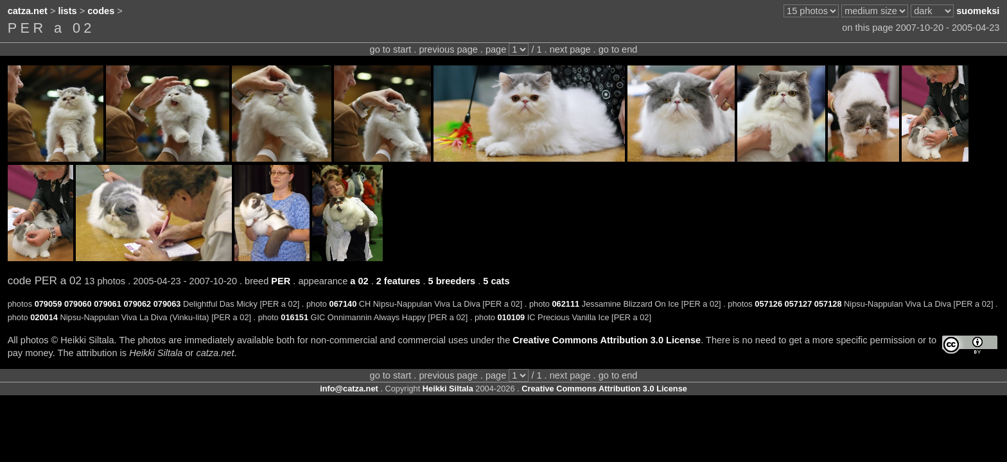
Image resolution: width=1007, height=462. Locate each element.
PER (280, 281)
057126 (768, 304)
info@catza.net (349, 388)
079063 (167, 304)
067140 (343, 304)
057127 (798, 304)
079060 (78, 304)
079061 (107, 304)
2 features (398, 281)
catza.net (28, 11)
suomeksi (977, 11)
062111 (565, 304)
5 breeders (452, 281)
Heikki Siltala (448, 388)
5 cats (496, 281)
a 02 (359, 281)
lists (67, 11)
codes (100, 11)
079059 (48, 304)
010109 (511, 317)
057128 (828, 304)
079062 (137, 304)
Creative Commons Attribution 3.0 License (606, 340)
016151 (294, 317)
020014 (44, 317)
